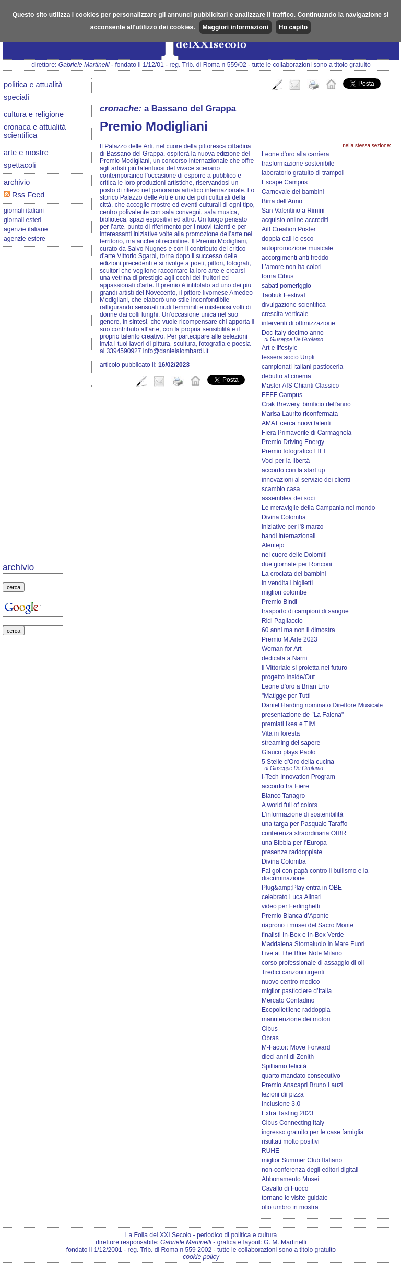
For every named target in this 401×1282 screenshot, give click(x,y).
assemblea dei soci (288, 498)
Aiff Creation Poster (289, 229)
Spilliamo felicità (284, 1066)
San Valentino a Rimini (293, 210)
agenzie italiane (26, 229)
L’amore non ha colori (292, 267)
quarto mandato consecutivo (301, 1075)
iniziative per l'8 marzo (292, 526)
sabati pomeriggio (286, 285)
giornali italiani (24, 210)
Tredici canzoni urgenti (293, 972)
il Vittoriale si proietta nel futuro (304, 667)
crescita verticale (285, 314)
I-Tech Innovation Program (298, 776)
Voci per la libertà (286, 460)
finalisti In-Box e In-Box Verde (303, 934)
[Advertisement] (44, 405)
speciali (16, 97)
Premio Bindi (279, 601)
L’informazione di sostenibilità (302, 814)
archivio (17, 182)
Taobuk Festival (283, 295)
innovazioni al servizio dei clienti (306, 479)
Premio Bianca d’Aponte (295, 915)
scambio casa (281, 489)
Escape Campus (285, 182)
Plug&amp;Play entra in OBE (302, 887)
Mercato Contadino (288, 1000)
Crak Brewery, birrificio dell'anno (306, 404)
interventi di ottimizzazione (298, 323)
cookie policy (201, 1257)
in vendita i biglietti (287, 583)
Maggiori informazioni (235, 27)
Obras (270, 1038)
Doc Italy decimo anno (293, 332)
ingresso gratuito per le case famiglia (312, 1132)
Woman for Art (281, 648)
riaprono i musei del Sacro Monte (307, 925)
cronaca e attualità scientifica (35, 131)
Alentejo (273, 545)
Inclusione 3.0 (281, 1104)
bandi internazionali (288, 536)
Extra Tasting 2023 (287, 1113)
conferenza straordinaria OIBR (304, 833)
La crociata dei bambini (294, 573)
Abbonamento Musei (290, 1179)
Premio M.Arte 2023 (289, 639)
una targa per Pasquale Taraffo (304, 824)
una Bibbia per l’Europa (294, 842)
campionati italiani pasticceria (302, 366)
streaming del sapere (291, 743)
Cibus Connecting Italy (293, 1122)
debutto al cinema (286, 376)
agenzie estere (24, 238)
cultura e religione (34, 114)
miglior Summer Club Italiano (302, 1160)
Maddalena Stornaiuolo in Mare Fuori (313, 944)
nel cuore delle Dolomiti (294, 554)
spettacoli (20, 165)
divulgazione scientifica (294, 304)
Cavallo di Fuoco (285, 1188)
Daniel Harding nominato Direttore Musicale (322, 705)
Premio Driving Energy (293, 442)
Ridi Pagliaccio (282, 620)
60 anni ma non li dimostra (298, 630)
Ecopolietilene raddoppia (296, 1009)
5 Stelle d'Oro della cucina (298, 761)
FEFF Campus (282, 395)
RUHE (270, 1151)
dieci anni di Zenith (288, 1056)
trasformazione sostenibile (298, 163)
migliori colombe (284, 592)
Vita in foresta (281, 733)
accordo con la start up (293, 470)
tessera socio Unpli (288, 357)
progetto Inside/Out (288, 677)
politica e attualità (33, 84)
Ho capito (293, 27)
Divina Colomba (284, 517)
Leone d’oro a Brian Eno (295, 686)
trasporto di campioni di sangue (305, 611)
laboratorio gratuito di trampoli (303, 173)
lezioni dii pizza (283, 1094)
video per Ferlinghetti (291, 906)
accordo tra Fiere (285, 786)
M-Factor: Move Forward (296, 1047)
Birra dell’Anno (282, 201)
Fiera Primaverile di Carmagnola (306, 432)
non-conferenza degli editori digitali (310, 1169)
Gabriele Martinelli (84, 64)
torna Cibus (277, 276)
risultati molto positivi (291, 1141)
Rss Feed (24, 195)
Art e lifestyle (280, 348)
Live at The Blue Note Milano (302, 953)
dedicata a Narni (284, 658)
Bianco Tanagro (283, 795)
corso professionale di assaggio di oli (313, 962)
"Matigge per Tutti (286, 696)
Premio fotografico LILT (294, 451)
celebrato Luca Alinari (292, 897)
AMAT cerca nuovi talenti (296, 423)
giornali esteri (22, 220)
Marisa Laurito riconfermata (300, 413)
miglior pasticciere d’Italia (297, 991)
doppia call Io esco (287, 238)
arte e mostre (26, 152)
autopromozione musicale (297, 248)
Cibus (270, 1028)
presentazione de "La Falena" (303, 714)
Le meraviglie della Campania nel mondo (318, 507)
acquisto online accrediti (295, 220)
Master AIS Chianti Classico (300, 385)
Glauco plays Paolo (288, 752)
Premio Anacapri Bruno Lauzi (302, 1085)
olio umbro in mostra (290, 1207)
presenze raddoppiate (292, 852)
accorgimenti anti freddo (295, 257)
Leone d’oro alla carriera (295, 154)
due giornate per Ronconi (297, 564)
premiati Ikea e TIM (288, 724)
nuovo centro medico (291, 981)
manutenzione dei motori (296, 1019)
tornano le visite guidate (295, 1198)
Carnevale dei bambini (293, 191)
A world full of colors (289, 805)
